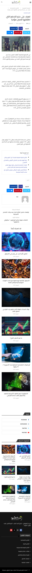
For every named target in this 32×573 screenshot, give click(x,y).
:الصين (28, 180)
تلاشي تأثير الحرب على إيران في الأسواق (16, 253)
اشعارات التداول (25, 559)
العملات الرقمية (25, 562)
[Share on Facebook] (14, 28)
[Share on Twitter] (26, 32)
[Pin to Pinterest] (18, 32)
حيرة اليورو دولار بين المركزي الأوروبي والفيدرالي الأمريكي (15, 161)
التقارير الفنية (26, 544)
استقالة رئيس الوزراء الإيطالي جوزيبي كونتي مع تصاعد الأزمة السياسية (15, 171)
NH (27, 23)
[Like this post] (20, 28)
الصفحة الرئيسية (26, 8)
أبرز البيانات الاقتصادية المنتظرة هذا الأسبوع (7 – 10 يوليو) (16, 366)
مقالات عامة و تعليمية (23, 551)
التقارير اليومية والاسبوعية (23, 547)
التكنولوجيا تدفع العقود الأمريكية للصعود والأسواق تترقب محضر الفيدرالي (16, 394)
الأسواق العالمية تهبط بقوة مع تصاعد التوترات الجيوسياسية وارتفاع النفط (16, 281)
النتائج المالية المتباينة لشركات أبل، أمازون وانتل (15, 157)
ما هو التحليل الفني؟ (16, 338)
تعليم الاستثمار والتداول (23, 555)
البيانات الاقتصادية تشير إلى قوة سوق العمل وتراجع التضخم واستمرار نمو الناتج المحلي (16, 166)
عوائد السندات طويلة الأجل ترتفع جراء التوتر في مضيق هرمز (16, 310)
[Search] (2, 2)
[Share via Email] (10, 32)
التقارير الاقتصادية (14, 8)
